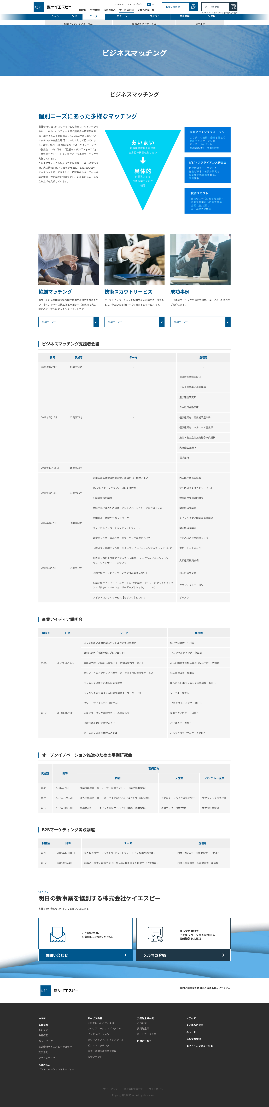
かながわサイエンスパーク (129, 4)
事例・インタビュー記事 (199, 1045)
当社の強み (110, 10)
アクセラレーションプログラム (154, 14)
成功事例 (200, 23)
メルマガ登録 (212, 6)
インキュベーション (98, 1034)
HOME (82, 10)
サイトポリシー (157, 1089)
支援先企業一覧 (146, 10)
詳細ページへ (49, 321)
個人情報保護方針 (133, 1089)
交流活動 (43, 1052)
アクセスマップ (46, 1058)
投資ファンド (74, 14)
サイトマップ (110, 1089)
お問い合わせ (173, 6)
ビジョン (43, 1029)
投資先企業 (143, 1028)
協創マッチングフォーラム (78, 23)
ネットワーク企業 (146, 1034)
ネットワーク (45, 1041)
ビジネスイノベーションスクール (106, 1039)
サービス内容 (126, 10)
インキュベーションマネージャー (56, 1069)
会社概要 (43, 1035)
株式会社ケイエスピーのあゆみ (55, 1046)
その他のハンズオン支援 (212, 14)
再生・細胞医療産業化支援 (184, 14)
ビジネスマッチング (98, 1045)
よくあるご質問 (194, 1025)
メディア (191, 1018)
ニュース (191, 1032)
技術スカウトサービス (144, 23)
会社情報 (95, 10)
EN (153, 4)
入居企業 (142, 1022)
